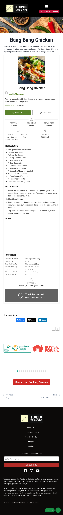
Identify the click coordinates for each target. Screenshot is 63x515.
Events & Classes (30, 432)
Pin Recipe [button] (45, 113)
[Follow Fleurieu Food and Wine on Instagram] (31, 471)
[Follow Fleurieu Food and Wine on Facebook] (25, 471)
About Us (30, 428)
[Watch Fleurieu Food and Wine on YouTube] (37, 471)
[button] (6, 105)
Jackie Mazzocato (16, 94)
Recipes (31, 441)
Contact (31, 446)
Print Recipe (18, 113)
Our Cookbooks (31, 437)
